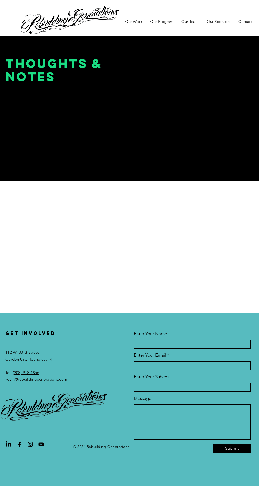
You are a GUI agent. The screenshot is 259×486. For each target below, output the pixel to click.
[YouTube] (41, 444)
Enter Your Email (150, 355)
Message (142, 398)
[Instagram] (30, 444)
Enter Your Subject (152, 377)
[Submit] (232, 448)
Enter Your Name (150, 334)
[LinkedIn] (8, 444)
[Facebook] (19, 444)
